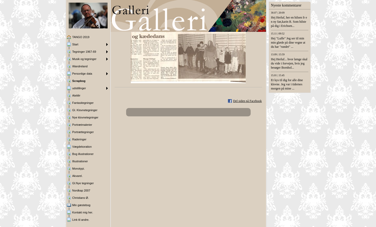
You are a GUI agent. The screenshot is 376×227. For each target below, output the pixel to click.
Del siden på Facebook (247, 101)
